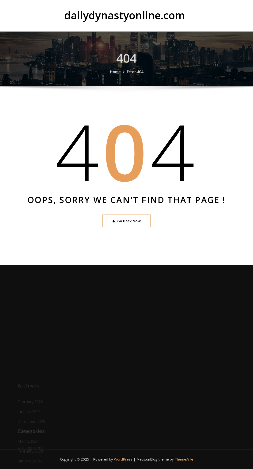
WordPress (123, 459)
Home (115, 74)
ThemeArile (184, 459)
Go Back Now (126, 221)
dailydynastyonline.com (124, 15)
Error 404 (135, 74)
